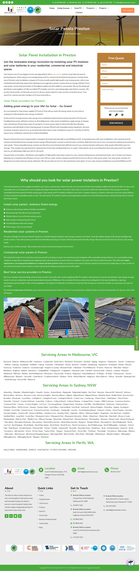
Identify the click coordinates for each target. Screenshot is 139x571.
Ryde (104, 428)
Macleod (125, 370)
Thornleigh (101, 431)
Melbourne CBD (26, 362)
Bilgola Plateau (91, 395)
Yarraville (28, 376)
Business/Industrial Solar (48, 519)
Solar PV (79, 8)
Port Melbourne (89, 367)
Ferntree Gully (99, 370)
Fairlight (7, 410)
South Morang (10, 379)
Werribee (117, 367)
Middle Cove (32, 419)
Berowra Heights (44, 395)
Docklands (113, 364)
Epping (94, 362)
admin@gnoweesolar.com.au (125, 2)
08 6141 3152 (115, 472)
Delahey (63, 376)
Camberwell (48, 362)
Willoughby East (10, 437)
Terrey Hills (81, 431)
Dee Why (87, 404)
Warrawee (9, 434)
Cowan (97, 401)
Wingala (36, 437)
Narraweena (37, 422)
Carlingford (36, 398)
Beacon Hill (110, 392)
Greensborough (37, 367)
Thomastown (118, 373)
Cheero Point (100, 398)
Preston (100, 367)
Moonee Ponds (66, 367)
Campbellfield (43, 370)
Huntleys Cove (50, 413)
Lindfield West (9, 416)
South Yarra (59, 362)
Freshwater (55, 410)
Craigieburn (66, 370)
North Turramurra (79, 425)
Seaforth (123, 428)
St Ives (28, 431)
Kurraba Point (115, 413)
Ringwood (77, 373)
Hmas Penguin (118, 410)
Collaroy (49, 401)
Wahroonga (122, 431)
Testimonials (43, 523)
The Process (43, 503)
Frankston (17, 367)
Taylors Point (49, 431)
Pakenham (78, 367)
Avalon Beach (56, 392)
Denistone (110, 404)
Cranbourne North (51, 376)
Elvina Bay (108, 407)
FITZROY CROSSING (58, 450)
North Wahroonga (95, 425)
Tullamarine (111, 362)
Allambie (16, 392)
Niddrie (25, 373)
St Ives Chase (37, 431)
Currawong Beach (55, 404)
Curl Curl (42, 404)
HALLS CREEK (9, 450)
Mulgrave (91, 376)
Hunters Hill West (36, 413)
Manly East (93, 416)
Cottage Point (87, 401)
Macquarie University (73, 416)
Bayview (100, 392)
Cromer (21, 404)
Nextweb (96, 568)
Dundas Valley (42, 407)
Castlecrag (89, 398)
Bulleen (24, 370)
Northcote (48, 373)
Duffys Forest (23, 407)
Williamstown (9, 376)
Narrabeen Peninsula (23, 422)
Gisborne (26, 367)
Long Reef (20, 416)
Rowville (119, 376)
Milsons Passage (45, 419)
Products (92, 8)
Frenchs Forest (27, 410)
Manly (85, 416)
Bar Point (92, 392)
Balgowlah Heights (79, 392)
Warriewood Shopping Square (37, 434)
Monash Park (68, 419)
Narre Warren (101, 376)
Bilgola (69, 395)
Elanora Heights (96, 407)
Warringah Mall (56, 434)
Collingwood (55, 370)
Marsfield (113, 416)
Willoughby (125, 434)
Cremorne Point (10, 404)
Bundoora (33, 370)
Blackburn (8, 370)
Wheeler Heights (113, 434)
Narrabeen (9, 422)
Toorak (128, 373)
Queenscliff (63, 428)
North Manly (29, 425)
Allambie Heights (28, 392)
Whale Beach (100, 434)
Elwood (128, 364)
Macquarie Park (57, 416)
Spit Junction (19, 431)
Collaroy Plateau (73, 401)
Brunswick (78, 362)
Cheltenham (59, 364)
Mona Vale (57, 419)
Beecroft (119, 392)
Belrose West (9, 395)
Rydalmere (96, 428)
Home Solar (43, 515)
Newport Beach (93, 422)
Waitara (132, 431)
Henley (108, 410)
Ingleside (74, 413)
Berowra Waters (58, 395)
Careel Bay (26, 398)
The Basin (92, 431)
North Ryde (54, 425)
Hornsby (128, 410)
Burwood (7, 362)
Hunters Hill (23, 413)
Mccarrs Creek (124, 416)
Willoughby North (24, 437)
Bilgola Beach (79, 395)
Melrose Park (21, 419)
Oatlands (122, 425)
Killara (81, 413)
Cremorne (110, 401)
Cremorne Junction (122, 401)
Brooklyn (7, 398)
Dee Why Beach (99, 404)
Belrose (127, 392)
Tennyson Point (70, 431)
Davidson (79, 404)
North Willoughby (111, 425)
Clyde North (38, 376)
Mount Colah (114, 419)
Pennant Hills (38, 428)
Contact (79, 12)
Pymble (54, 428)
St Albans (100, 373)
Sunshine (87, 362)
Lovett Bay (30, 416)
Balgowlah (67, 392)
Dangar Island (68, 404)
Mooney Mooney (81, 419)
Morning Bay (94, 419)
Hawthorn (38, 362)
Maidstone (8, 373)
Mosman (104, 419)
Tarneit (121, 362)
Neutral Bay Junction (52, 422)
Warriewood (19, 434)
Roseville (72, 428)
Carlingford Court (50, 398)
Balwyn (126, 367)
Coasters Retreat (27, 401)
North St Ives (66, 425)
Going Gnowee (64, 8)
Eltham (121, 364)
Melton (8, 364)
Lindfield (126, 413)
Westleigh (90, 434)
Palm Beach (13, 428)
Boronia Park (128, 395)
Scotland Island (113, 428)
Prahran (68, 373)
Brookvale (16, 398)
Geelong (15, 364)
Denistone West (10, 407)
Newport (82, 422)
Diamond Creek (78, 370)
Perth (70, 376)
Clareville (7, 401)
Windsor (19, 376)
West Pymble (69, 434)
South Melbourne (89, 373)
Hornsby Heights (10, 413)
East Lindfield (65, 407)
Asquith (39, 392)
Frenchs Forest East (41, 410)
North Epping (17, 425)
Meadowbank (9, 419)
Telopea (59, 431)
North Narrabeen (42, 425)
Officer (111, 376)
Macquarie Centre (43, 416)
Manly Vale (103, 416)
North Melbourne (36, 373)
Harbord (100, 410)
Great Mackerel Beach (87, 410)
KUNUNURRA (21, 450)
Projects (104, 8)
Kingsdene (105, 413)
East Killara (54, 407)
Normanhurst (106, 422)
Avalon (46, 392)
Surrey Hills (22, 379)
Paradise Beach (25, 428)
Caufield (83, 364)
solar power (56, 74)
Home (52, 8)
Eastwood (85, 407)
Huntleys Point (63, 413)
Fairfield (89, 370)
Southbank (24, 364)
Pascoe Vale (59, 373)
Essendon (49, 364)
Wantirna (31, 379)
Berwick (75, 364)
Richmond (69, 362)
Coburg (41, 364)
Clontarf (16, 401)
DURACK (32, 450)
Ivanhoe (117, 370)
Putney (47, 428)
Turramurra (111, 431)
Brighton (16, 370)
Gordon (74, 410)
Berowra (19, 395)
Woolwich (45, 437)
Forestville (16, 410)
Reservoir (109, 367)
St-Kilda (109, 373)
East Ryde (76, 407)
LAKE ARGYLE (43, 450)
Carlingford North (65, 398)
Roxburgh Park (129, 376)
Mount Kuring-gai (127, 419)
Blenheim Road (104, 395)
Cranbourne (129, 362)
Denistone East (121, 404)
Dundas (33, 407)
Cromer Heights (31, 404)
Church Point (123, 398)
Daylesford (103, 364)
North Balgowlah (119, 422)
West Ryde (80, 434)
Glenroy (109, 370)
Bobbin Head (117, 395)
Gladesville (65, 410)
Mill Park (17, 373)
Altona (68, 364)
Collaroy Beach (60, 401)
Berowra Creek (30, 395)
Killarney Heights (92, 413)
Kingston (102, 362)
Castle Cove (78, 398)
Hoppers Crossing (52, 367)
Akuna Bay (8, 392)
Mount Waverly (80, 376)
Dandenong (92, 364)
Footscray (8, 367)
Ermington (124, 407)
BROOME (72, 450)
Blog (41, 527)
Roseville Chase (84, 428)
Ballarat (15, 362)
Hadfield (33, 364)
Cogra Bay (40, 401)
